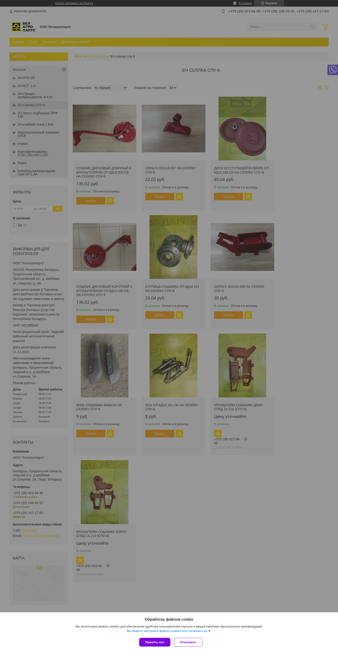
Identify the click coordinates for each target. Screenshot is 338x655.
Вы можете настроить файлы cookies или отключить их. (167, 632)
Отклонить (189, 642)
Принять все (154, 642)
